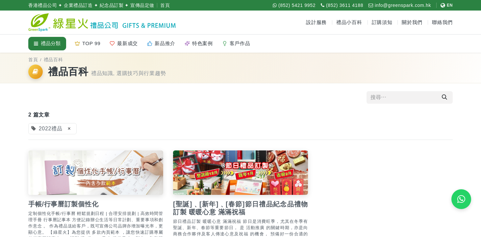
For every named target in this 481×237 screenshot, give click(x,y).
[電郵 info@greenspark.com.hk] (399, 5)
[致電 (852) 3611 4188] (342, 5)
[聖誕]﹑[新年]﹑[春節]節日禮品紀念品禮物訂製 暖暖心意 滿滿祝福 (240, 208)
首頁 (165, 5)
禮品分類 (47, 43)
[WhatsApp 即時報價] (461, 199)
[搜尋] (444, 97)
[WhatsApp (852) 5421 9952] (294, 5)
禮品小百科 (349, 22)
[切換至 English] (444, 5)
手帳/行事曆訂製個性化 (63, 204)
